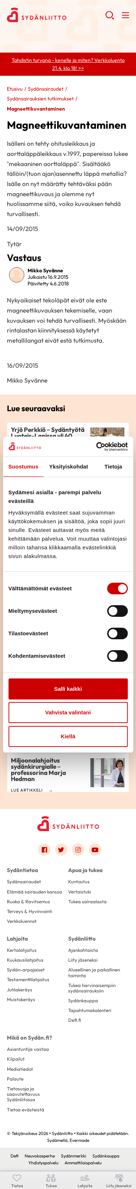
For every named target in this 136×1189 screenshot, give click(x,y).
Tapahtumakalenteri (89, 1010)
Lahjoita (17, 938)
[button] (109, 18)
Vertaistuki (79, 892)
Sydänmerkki (73, 1156)
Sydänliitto (82, 938)
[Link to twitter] (61, 849)
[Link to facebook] (44, 849)
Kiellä (68, 736)
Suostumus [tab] (23, 466)
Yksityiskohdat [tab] (68, 466)
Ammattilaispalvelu (83, 1162)
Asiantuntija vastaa (28, 1049)
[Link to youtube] (95, 849)
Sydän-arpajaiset (26, 970)
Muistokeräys (21, 999)
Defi (14, 1156)
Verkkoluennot (22, 921)
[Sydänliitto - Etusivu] (68, 823)
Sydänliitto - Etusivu (56, 15)
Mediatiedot (20, 1069)
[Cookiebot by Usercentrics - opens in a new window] (97, 446)
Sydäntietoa (22, 870)
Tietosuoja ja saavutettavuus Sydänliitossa (23, 1094)
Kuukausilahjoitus (25, 960)
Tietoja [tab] (113, 466)
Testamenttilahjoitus (28, 979)
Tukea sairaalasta (87, 901)
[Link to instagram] (78, 849)
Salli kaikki (68, 689)
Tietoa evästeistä (25, 1109)
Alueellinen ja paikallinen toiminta (94, 972)
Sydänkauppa (83, 1000)
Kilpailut (16, 1059)
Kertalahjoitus (22, 950)
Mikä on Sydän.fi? (29, 1037)
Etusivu (14, 89)
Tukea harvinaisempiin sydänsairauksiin (92, 988)
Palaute (15, 1079)
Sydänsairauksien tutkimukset (40, 98)
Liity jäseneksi (83, 960)
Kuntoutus (79, 881)
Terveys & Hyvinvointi (29, 911)
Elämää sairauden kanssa (34, 892)
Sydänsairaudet (45, 89)
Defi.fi (74, 1020)
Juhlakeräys (19, 989)
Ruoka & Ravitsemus (28, 901)
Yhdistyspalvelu (43, 1162)
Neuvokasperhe (40, 1156)
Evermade (79, 1140)
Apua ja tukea (85, 870)
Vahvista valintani (68, 712)
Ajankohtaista (83, 950)
